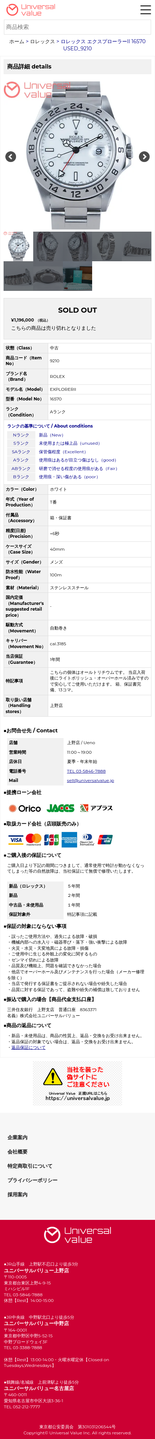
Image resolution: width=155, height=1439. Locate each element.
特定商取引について (30, 1166)
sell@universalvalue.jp (90, 780)
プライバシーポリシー (33, 1180)
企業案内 (18, 1137)
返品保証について (28, 1047)
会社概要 (18, 1151)
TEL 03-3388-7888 (23, 1347)
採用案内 (18, 1194)
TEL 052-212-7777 (22, 1406)
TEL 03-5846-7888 (86, 771)
